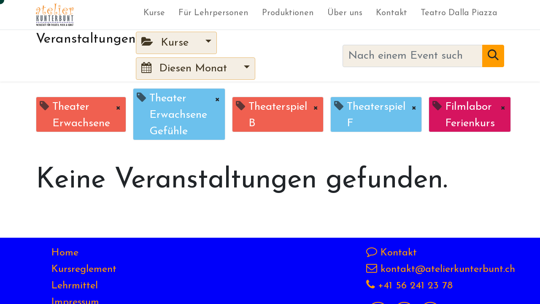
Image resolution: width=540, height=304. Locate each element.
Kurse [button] (166, 42)
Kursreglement (83, 269)
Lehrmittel (74, 286)
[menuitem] (154, 15)
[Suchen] (493, 56)
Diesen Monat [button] (185, 68)
